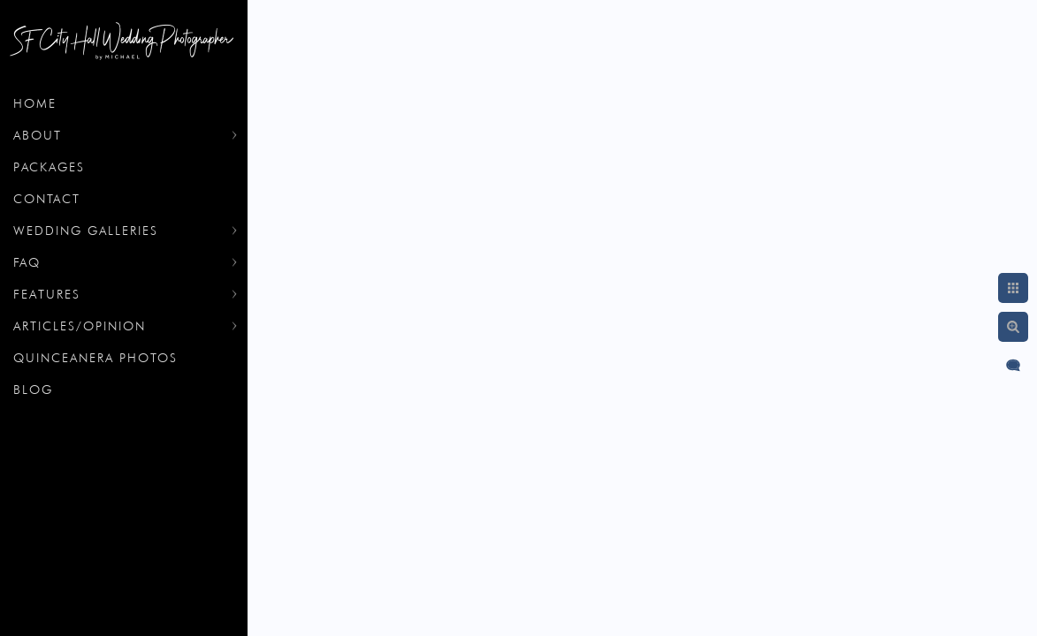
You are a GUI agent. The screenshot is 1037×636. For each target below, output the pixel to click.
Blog (33, 389)
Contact (46, 199)
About (37, 135)
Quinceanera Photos (95, 358)
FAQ (27, 262)
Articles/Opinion (79, 326)
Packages (49, 167)
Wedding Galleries (85, 230)
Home (35, 103)
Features (46, 294)
